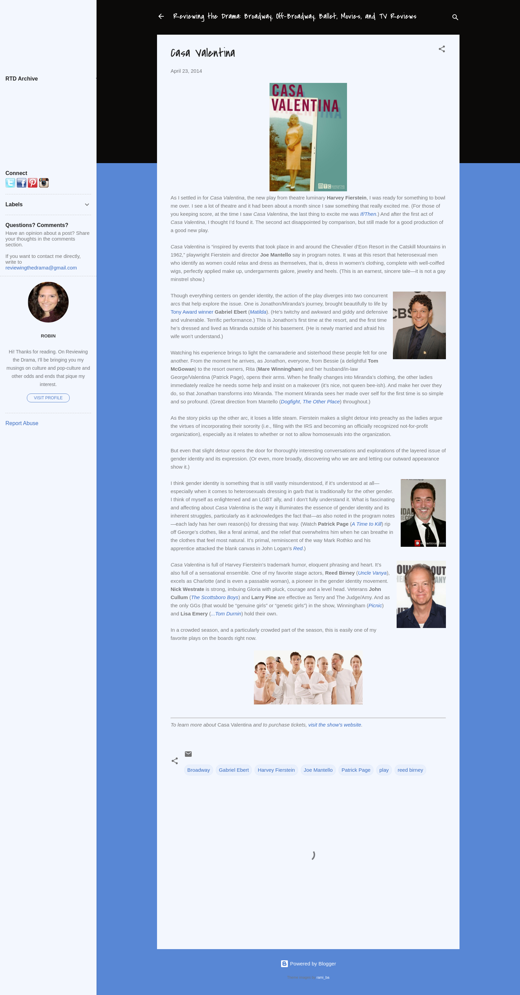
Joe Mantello (318, 770)
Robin (48, 335)
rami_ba (322, 977)
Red (298, 548)
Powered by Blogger (308, 963)
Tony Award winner (192, 312)
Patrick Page (356, 770)
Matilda (258, 312)
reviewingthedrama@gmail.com (41, 267)
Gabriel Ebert (234, 770)
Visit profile (48, 398)
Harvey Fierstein (276, 770)
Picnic (375, 605)
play (384, 770)
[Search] (455, 18)
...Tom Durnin (226, 613)
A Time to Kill (367, 524)
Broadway (198, 770)
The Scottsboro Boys (214, 597)
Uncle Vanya (372, 573)
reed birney (410, 770)
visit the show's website (334, 725)
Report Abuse (21, 423)
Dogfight (290, 401)
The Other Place (321, 401)
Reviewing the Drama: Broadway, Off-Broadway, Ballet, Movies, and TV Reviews (295, 16)
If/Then (368, 214)
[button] (442, 50)
